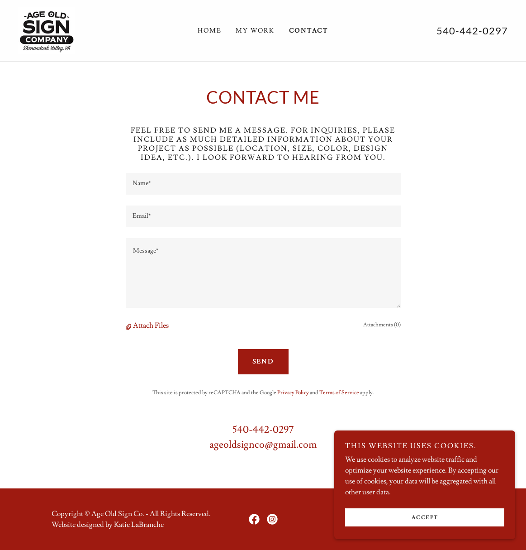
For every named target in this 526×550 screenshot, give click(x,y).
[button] (129, 326)
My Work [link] (255, 31)
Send (263, 362)
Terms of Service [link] (339, 392)
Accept (425, 517)
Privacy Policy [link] (293, 392)
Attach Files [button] (151, 325)
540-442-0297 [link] (472, 30)
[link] (46, 28)
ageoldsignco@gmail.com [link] (263, 444)
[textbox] (263, 184)
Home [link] (209, 31)
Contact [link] (308, 31)
